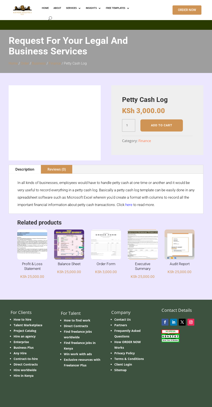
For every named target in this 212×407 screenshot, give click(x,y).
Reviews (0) (56, 169)
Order (25, 63)
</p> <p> (106, 24)
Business (39, 63)
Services (71, 8)
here (128, 205)
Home (13, 63)
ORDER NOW (187, 10)
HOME (45, 8)
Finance (55, 63)
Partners (120, 325)
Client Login (123, 364)
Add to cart (161, 125)
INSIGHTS (91, 8)
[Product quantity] (128, 125)
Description (24, 169)
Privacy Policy (124, 353)
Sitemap (120, 370)
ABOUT (57, 8)
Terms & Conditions (129, 359)
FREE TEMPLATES (115, 8)
